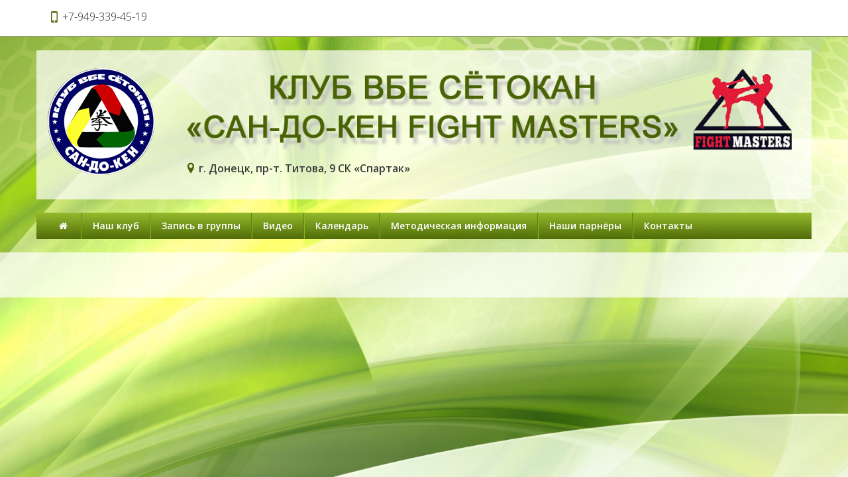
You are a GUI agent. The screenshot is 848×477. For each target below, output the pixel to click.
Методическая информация (459, 225)
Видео (278, 225)
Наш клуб (116, 225)
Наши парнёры (585, 225)
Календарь (341, 225)
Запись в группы (201, 225)
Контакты (668, 225)
